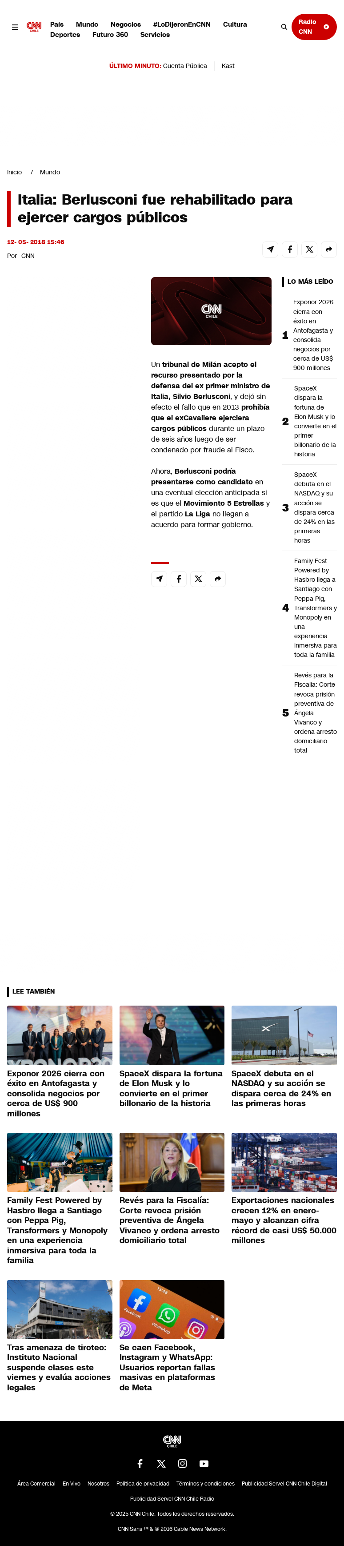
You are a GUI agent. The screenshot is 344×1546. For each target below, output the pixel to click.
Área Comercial (36, 1483)
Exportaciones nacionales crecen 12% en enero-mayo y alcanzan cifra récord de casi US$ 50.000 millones (284, 1220)
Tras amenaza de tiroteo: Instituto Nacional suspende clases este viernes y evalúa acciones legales (59, 1367)
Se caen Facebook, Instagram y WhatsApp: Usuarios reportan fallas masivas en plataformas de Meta (167, 1367)
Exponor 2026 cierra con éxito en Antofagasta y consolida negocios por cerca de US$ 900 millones (313, 335)
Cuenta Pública (185, 65)
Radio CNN (314, 26)
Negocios (126, 24)
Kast (228, 65)
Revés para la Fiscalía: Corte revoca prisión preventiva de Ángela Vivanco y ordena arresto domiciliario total (315, 713)
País (57, 24)
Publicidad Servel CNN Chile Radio (172, 1498)
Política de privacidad (142, 1483)
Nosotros (98, 1483)
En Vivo (71, 1483)
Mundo (87, 24)
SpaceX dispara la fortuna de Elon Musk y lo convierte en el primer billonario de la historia (315, 421)
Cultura (235, 24)
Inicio (14, 172)
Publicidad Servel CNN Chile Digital (284, 1483)
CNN (28, 255)
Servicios (155, 34)
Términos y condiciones (205, 1483)
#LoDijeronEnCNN (182, 24)
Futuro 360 (110, 34)
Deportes (65, 34)
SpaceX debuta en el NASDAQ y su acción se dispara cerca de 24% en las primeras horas (314, 507)
